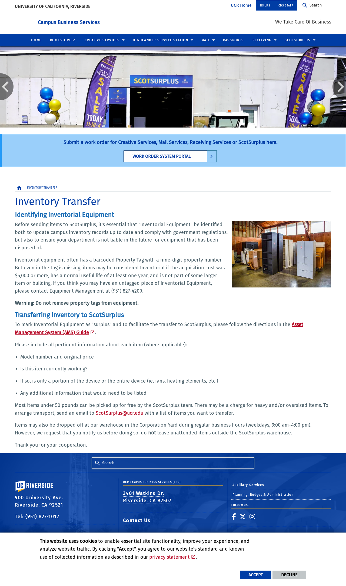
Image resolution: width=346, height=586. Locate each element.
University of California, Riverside (52, 6)
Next (339, 86)
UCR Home (241, 5)
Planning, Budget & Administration (263, 494)
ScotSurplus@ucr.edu (119, 413)
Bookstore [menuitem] (60, 40)
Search (316, 5)
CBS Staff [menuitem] (285, 5)
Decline (289, 574)
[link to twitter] (243, 516)
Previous (7, 86)
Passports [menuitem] (233, 40)
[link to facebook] (234, 516)
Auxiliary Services (248, 485)
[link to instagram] (252, 516)
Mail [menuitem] (205, 40)
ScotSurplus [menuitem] (298, 40)
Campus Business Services (98, 21)
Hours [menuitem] (265, 5)
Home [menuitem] (36, 40)
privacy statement (169, 557)
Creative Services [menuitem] (102, 40)
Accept (255, 574)
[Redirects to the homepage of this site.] (19, 187)
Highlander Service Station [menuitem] (160, 40)
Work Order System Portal (161, 156)
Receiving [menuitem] (262, 40)
